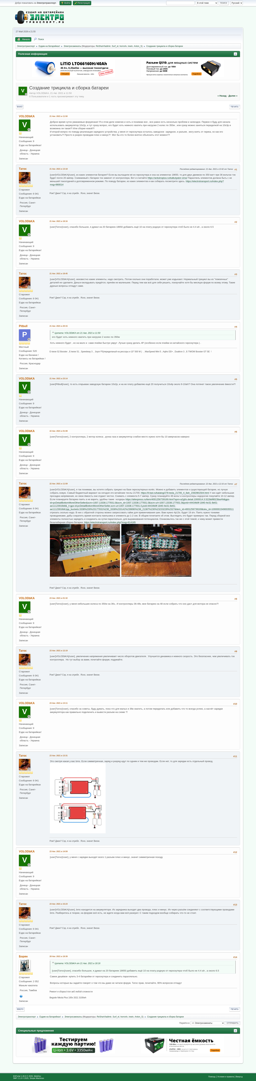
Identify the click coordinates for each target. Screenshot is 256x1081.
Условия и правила (225, 1077)
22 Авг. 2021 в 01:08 (59, 431)
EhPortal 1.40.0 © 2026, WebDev (27, 1076)
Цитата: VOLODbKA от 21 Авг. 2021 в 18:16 (77, 963)
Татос (23, 168)
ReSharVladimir (103, 46)
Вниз (19, 107)
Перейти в (184, 1023)
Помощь (212, 1077)
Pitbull (23, 326)
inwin (130, 46)
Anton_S (138, 46)
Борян (23, 956)
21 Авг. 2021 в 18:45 (59, 273)
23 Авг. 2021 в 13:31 (59, 755)
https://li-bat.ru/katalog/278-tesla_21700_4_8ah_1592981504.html (175, 493)
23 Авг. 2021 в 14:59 (59, 851)
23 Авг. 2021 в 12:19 (59, 651)
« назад (221, 95)
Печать (234, 107)
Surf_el (115, 46)
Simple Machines (37, 1078)
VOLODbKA (27, 116)
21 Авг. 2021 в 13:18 (59, 169)
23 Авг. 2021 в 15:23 (59, 904)
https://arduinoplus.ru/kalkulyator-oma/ (167, 178)
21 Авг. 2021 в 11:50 (59, 116)
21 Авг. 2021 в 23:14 (59, 378)
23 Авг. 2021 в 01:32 (59, 598)
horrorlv (123, 46)
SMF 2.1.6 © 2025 (21, 1078)
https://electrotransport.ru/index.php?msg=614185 (110, 522)
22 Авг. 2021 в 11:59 (59, 484)
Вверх (20, 1009)
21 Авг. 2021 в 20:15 (59, 326)
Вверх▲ (239, 1077)
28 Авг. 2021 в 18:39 (59, 956)
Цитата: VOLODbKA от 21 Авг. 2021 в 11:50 (77, 333)
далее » (233, 95)
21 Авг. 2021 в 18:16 (59, 221)
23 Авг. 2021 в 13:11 (59, 703)
